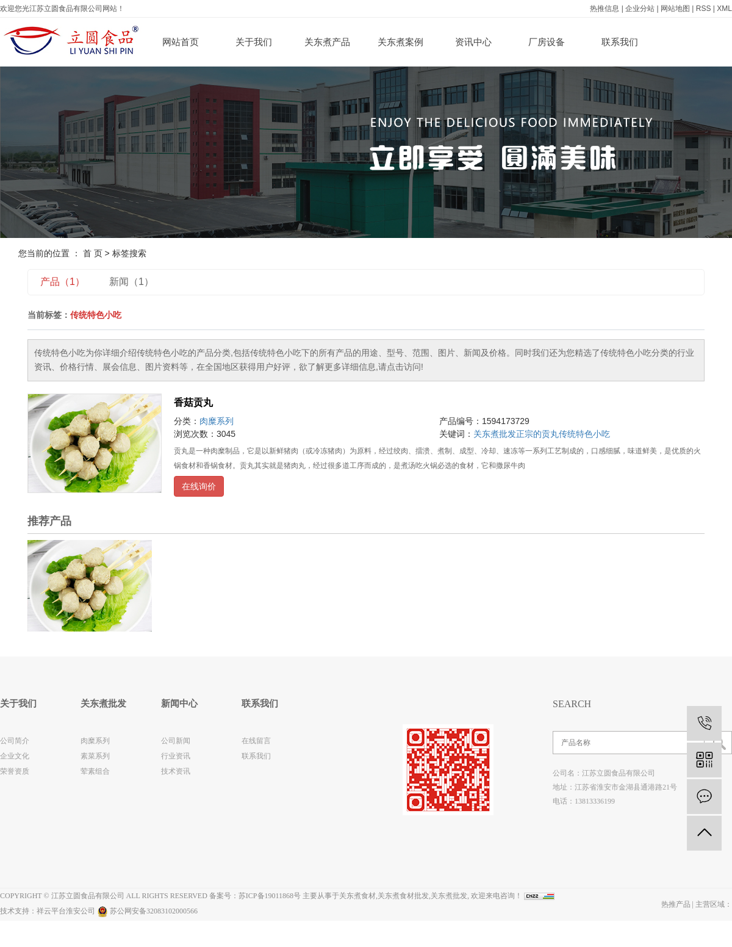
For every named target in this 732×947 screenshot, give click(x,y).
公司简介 (14, 740)
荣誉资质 (14, 771)
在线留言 (256, 740)
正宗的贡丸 (537, 434)
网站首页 (180, 42)
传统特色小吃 (584, 434)
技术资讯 (175, 771)
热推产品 (676, 904)
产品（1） (62, 281)
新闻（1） (131, 281)
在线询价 (199, 486)
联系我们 (619, 42)
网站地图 (675, 8)
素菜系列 (95, 756)
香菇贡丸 (193, 402)
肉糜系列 (216, 421)
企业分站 (640, 8)
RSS (703, 8)
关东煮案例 (400, 42)
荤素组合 (95, 771)
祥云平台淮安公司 (66, 911)
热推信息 (604, 8)
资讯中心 (473, 42)
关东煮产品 (327, 42)
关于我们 (253, 42)
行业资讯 (175, 756)
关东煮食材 (357, 895)
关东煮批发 (494, 434)
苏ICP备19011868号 (270, 895)
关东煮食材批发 (403, 895)
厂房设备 (546, 42)
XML (724, 8)
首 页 (92, 253)
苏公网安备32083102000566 (147, 911)
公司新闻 (175, 740)
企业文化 (14, 756)
